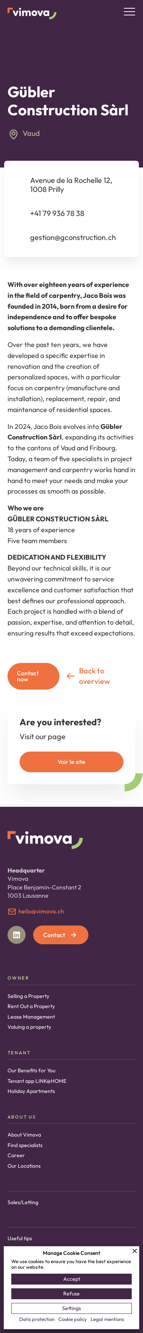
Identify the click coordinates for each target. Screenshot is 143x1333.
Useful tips (20, 1238)
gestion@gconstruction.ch (73, 237)
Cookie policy (72, 1319)
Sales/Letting (23, 1202)
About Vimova (24, 1134)
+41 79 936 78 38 (57, 213)
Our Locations (24, 1165)
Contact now (28, 676)
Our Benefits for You (31, 1070)
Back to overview (87, 676)
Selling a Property (28, 996)
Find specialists (25, 1145)
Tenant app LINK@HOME (37, 1081)
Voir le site (71, 761)
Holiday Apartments (31, 1091)
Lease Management (31, 1016)
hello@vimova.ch (41, 911)
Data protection (37, 1319)
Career (16, 1155)
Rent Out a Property (31, 1006)
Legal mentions (107, 1319)
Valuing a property (29, 1027)
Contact (60, 934)
